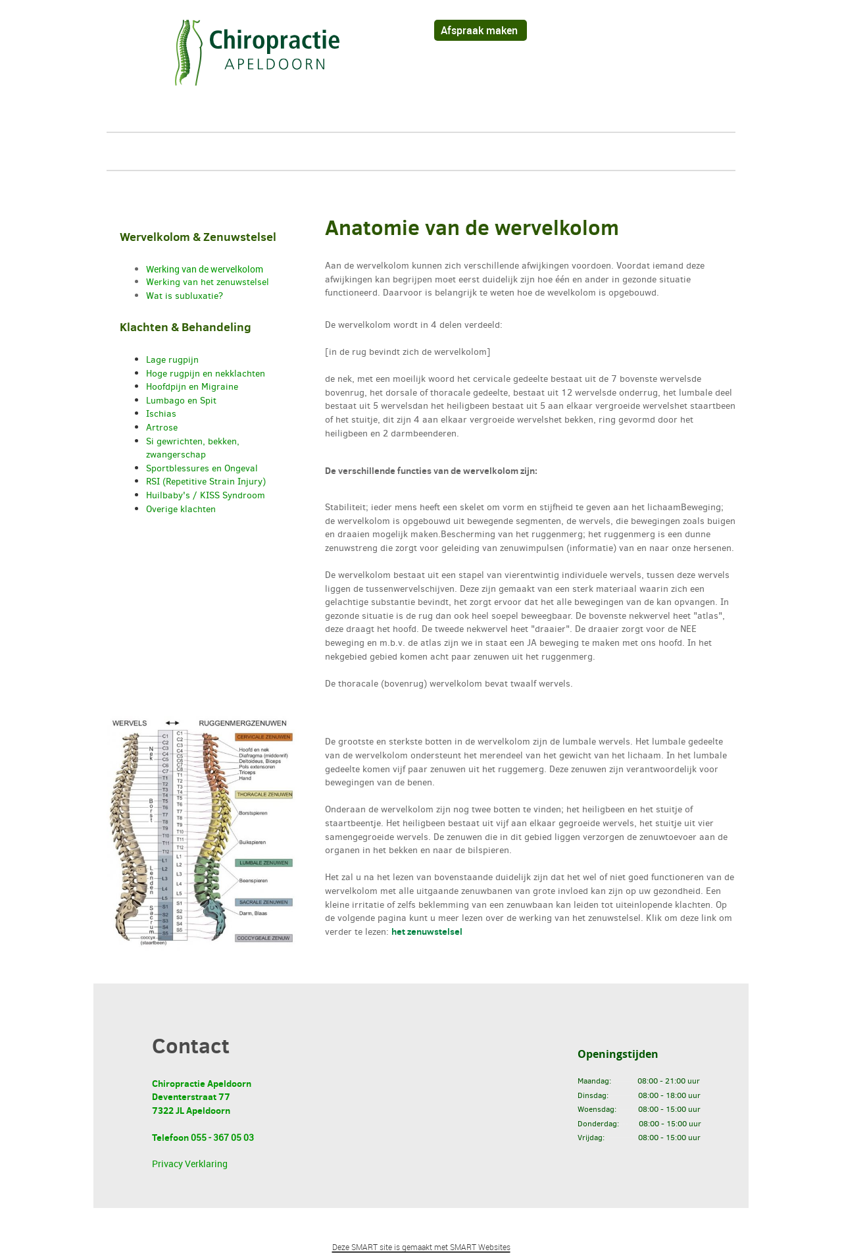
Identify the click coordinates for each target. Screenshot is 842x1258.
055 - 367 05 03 (222, 1137)
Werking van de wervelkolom (204, 269)
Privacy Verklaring (190, 1163)
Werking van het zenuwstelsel (207, 282)
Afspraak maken (480, 30)
